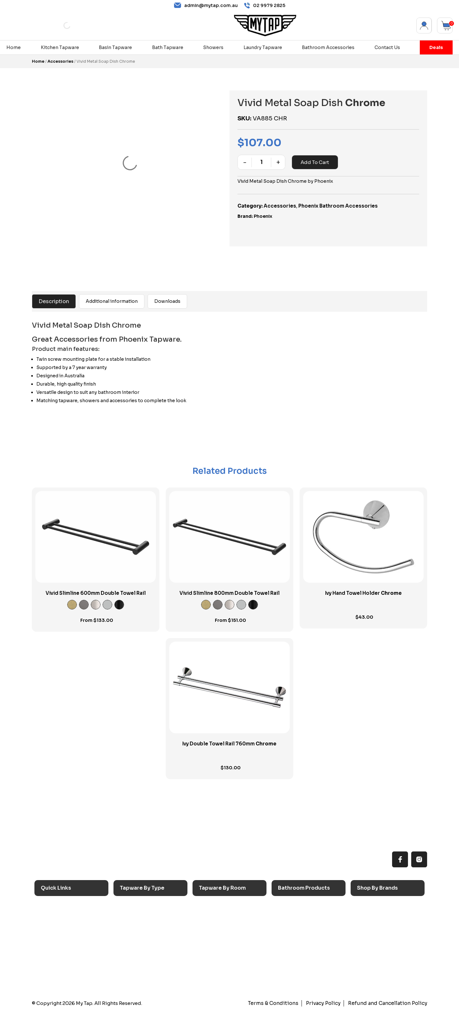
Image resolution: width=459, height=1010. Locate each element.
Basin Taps (135, 916)
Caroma (369, 906)
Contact (53, 968)
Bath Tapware (167, 47)
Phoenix (263, 216)
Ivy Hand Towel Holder (363, 593)
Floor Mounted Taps (146, 958)
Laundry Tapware (263, 47)
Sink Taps (134, 906)
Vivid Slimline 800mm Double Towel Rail (229, 593)
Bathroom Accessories (328, 47)
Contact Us (387, 47)
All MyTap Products (66, 916)
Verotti (368, 958)
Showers (213, 47)
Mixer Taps (135, 937)
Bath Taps (134, 927)
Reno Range (57, 927)
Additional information (112, 301)
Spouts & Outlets (142, 947)
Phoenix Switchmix (382, 947)
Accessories (60, 61)
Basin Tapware (115, 47)
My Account (424, 25)
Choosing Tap (60, 937)
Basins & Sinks (297, 927)
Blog (49, 958)
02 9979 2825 (264, 6)
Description (54, 301)
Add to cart (315, 162)
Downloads (167, 301)
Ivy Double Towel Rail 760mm (229, 744)
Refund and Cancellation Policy (389, 1003)
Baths (287, 916)
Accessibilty (58, 947)
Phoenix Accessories (384, 937)
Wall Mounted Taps (145, 979)
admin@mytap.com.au (206, 5)
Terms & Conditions (278, 1003)
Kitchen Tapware (60, 47)
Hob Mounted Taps (145, 968)
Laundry (211, 916)
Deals (436, 47)
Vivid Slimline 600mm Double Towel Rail (96, 593)
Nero (366, 916)
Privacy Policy (326, 1003)
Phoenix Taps (375, 927)
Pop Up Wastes (299, 947)
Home (13, 47)
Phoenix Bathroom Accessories (338, 206)
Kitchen (211, 906)
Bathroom (213, 927)
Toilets (289, 937)
